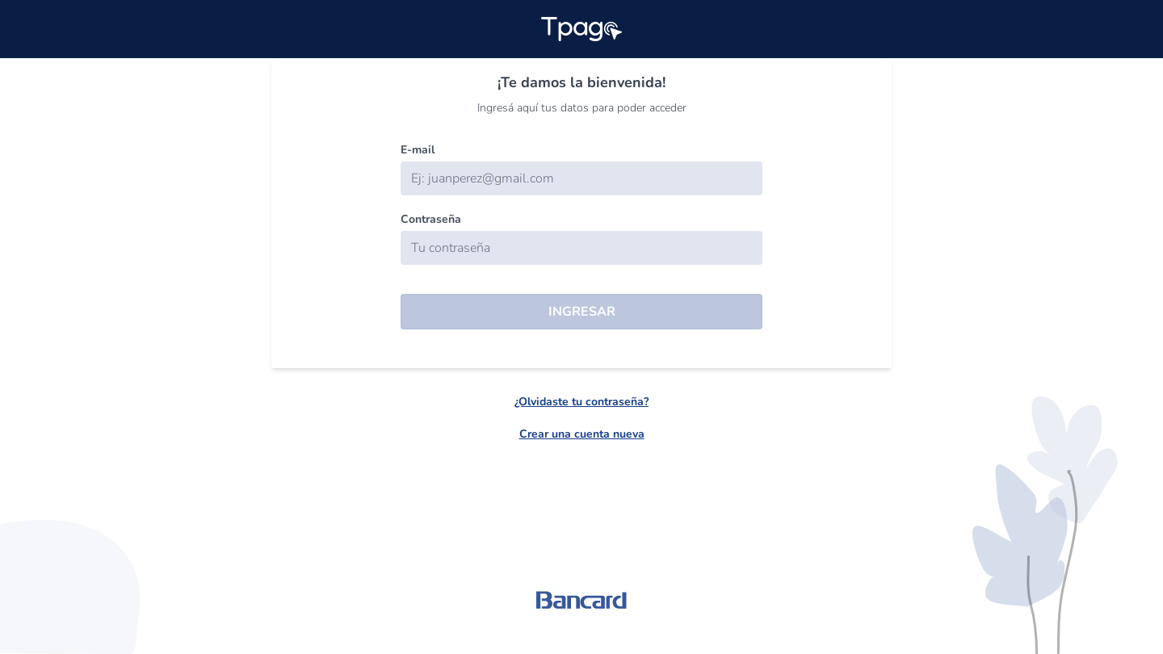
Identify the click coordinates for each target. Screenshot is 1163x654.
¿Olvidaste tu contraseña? (581, 401)
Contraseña (431, 219)
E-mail (418, 149)
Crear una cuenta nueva (581, 434)
